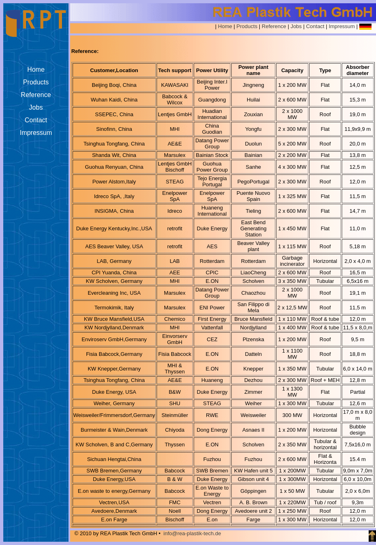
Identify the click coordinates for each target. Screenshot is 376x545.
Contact (315, 26)
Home (225, 26)
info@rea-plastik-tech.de (192, 533)
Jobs (295, 26)
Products (247, 26)
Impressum (342, 26)
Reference (274, 26)
